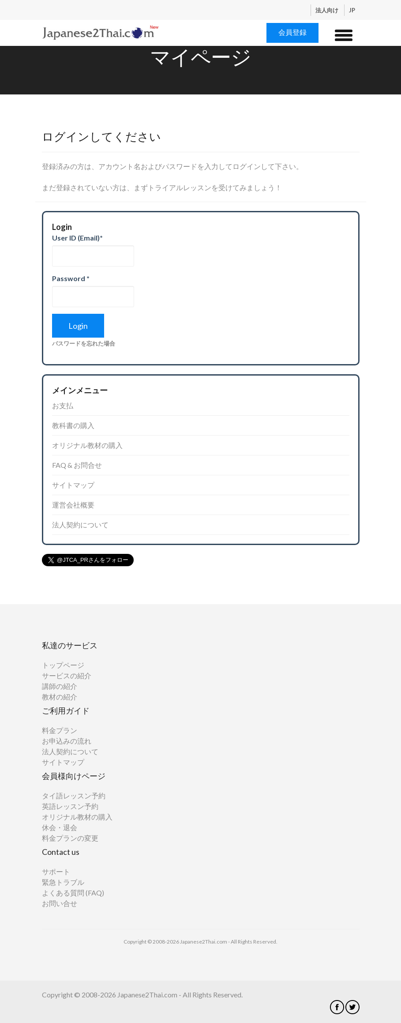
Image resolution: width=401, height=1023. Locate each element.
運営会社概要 (73, 504)
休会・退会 (59, 827)
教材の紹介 (59, 696)
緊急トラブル (63, 882)
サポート (56, 871)
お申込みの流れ (66, 741)
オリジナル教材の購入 (87, 445)
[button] (343, 34)
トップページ (63, 665)
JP (352, 10)
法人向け (327, 10)
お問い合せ (59, 903)
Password (71, 278)
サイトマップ (73, 485)
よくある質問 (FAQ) (73, 892)
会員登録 (292, 32)
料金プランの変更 (70, 838)
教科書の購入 (73, 425)
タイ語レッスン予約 (73, 795)
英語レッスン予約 (70, 806)
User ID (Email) (77, 237)
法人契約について (80, 524)
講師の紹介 (59, 686)
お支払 (62, 405)
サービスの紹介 (66, 675)
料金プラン (59, 730)
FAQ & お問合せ (77, 465)
